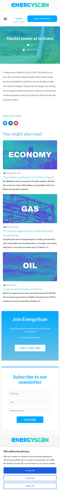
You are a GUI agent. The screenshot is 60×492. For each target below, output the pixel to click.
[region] (30, 469)
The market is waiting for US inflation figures (28, 177)
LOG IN (19, 18)
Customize (30, 478)
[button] (5, 18)
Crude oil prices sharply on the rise (22, 289)
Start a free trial (42, 19)
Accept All (30, 470)
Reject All (30, 486)
